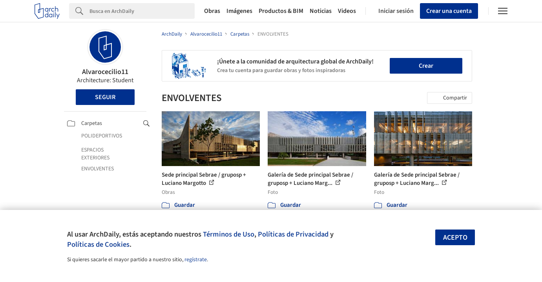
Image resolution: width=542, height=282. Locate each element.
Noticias (321, 11)
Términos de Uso (228, 234)
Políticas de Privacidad (293, 234)
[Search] (142, 11)
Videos (347, 11)
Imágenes (239, 11)
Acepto (455, 237)
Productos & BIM (281, 11)
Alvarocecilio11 (105, 72)
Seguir (105, 97)
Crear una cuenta (449, 11)
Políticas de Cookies (98, 244)
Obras (212, 11)
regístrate (195, 260)
